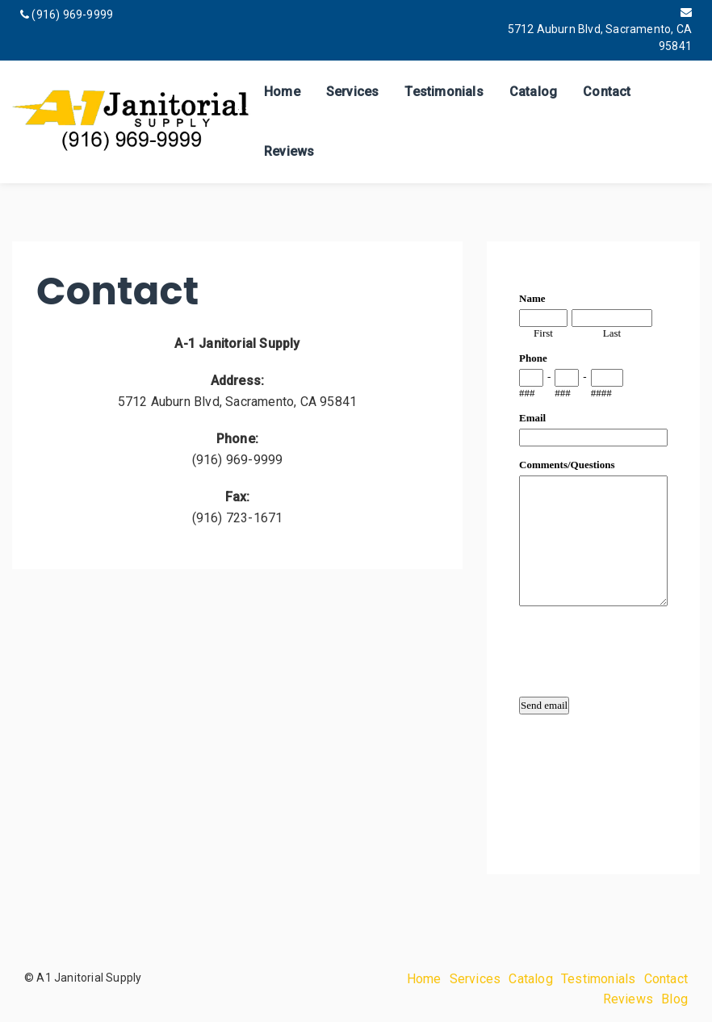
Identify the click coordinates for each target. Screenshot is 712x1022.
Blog (674, 999)
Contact (606, 91)
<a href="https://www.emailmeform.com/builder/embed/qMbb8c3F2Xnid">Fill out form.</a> (593, 555)
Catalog (533, 91)
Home (282, 91)
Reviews (289, 151)
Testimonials (443, 91)
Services (352, 91)
